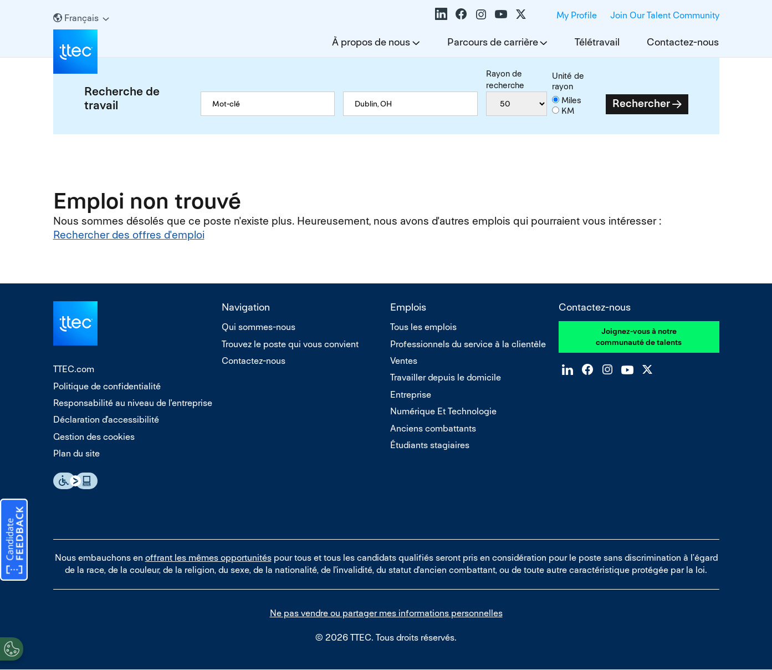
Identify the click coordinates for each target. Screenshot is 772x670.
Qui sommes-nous (258, 327)
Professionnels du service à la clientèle (468, 344)
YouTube (501, 14)
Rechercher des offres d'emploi (128, 235)
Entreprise (410, 394)
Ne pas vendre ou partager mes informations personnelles (386, 613)
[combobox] (410, 104)
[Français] (81, 18)
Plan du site (76, 453)
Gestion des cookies (94, 437)
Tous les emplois (423, 327)
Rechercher (641, 103)
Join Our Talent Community (664, 15)
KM (567, 110)
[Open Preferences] (11, 647)
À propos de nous (371, 41)
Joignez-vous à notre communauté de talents (639, 336)
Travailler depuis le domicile (445, 377)
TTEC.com (73, 369)
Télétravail (597, 41)
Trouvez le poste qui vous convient (290, 344)
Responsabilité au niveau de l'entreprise (132, 403)
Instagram (481, 14)
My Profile (576, 15)
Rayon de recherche (505, 79)
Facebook (461, 14)
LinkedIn (441, 14)
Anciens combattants (433, 428)
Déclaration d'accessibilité (106, 419)
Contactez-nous (683, 41)
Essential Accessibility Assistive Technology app (75, 481)
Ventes (403, 361)
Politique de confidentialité (107, 386)
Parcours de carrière (492, 41)
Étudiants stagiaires (429, 445)
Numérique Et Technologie (443, 411)
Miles (571, 100)
